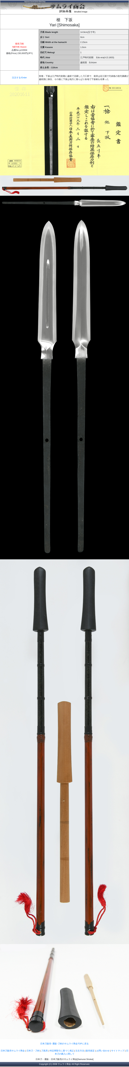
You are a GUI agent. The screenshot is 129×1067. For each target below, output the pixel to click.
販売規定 (90, 1050)
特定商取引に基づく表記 (62, 1050)
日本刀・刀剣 (33, 1050)
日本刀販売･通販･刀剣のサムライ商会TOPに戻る (64, 1043)
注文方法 (79, 1050)
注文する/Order (19, 77)
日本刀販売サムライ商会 (13, 1050)
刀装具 (44, 1050)
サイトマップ (117, 1050)
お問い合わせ (103, 1050)
